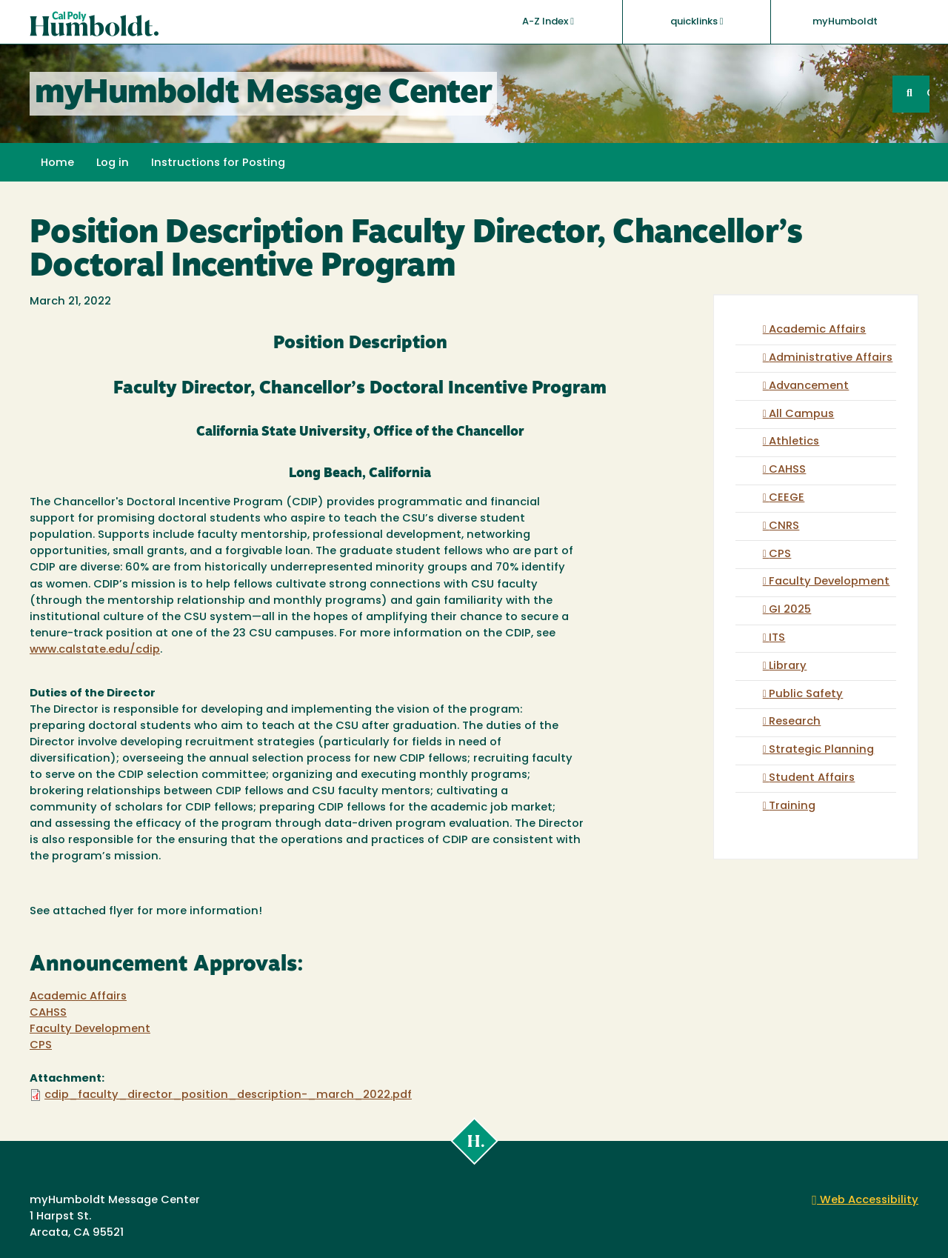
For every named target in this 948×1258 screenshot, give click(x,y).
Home (57, 163)
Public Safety (806, 694)
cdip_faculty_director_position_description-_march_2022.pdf (228, 1095)
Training (792, 806)
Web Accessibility (865, 1200)
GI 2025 (790, 610)
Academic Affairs (78, 996)
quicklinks (697, 21)
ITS (777, 638)
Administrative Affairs (830, 358)
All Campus (801, 414)
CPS (41, 1045)
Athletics (794, 441)
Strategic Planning (821, 750)
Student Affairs (812, 778)
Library (788, 666)
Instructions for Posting (218, 163)
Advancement (809, 386)
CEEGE (786, 498)
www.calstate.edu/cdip (95, 650)
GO (928, 93)
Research (795, 722)
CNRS (784, 526)
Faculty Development (90, 1029)
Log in (112, 163)
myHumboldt (845, 22)
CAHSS (48, 1013)
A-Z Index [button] (548, 21)
